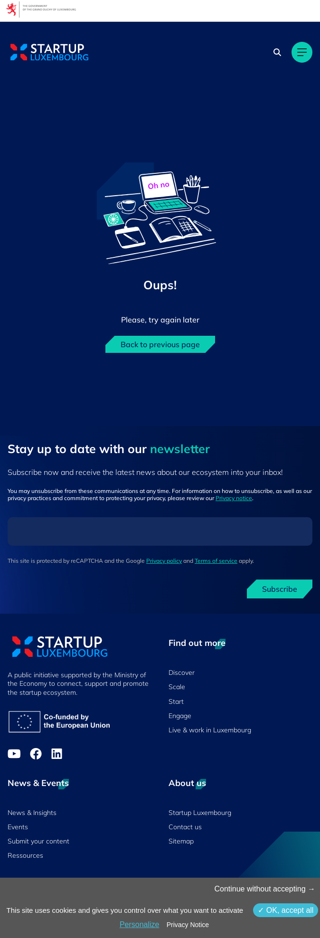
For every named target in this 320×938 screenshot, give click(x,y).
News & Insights (32, 812)
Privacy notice (234, 498)
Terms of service (216, 560)
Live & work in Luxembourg (210, 730)
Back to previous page (160, 344)
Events (18, 827)
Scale (177, 686)
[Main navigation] (302, 52)
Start (176, 701)
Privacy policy (164, 560)
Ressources (25, 855)
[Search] (277, 52)
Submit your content (38, 841)
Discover (182, 672)
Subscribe (279, 589)
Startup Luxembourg (200, 812)
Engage (180, 715)
